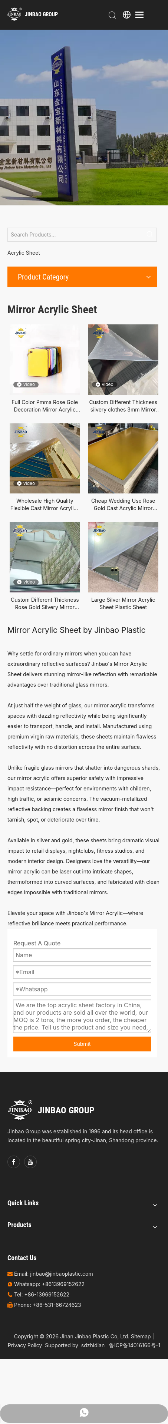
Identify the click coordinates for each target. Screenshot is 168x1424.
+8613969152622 (63, 1284)
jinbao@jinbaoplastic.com (61, 1274)
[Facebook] (13, 1162)
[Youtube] (30, 1162)
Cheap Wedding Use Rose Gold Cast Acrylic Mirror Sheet (123, 505)
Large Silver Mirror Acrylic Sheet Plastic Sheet (123, 603)
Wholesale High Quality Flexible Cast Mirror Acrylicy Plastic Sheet (44, 505)
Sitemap (141, 1336)
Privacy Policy (25, 1345)
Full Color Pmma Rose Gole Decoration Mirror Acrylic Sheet (44, 406)
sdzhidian (93, 1345)
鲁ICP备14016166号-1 (134, 1345)
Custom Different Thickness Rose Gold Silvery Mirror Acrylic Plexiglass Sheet (45, 604)
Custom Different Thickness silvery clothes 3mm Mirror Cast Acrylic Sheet (123, 406)
